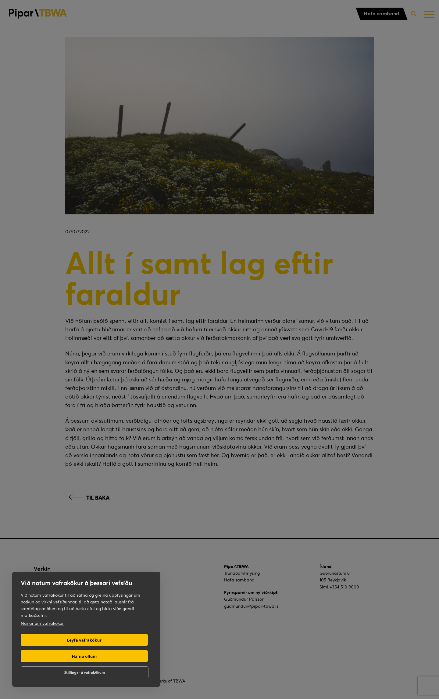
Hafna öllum (84, 656)
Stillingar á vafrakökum (84, 672)
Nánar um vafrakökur (42, 623)
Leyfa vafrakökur (84, 640)
